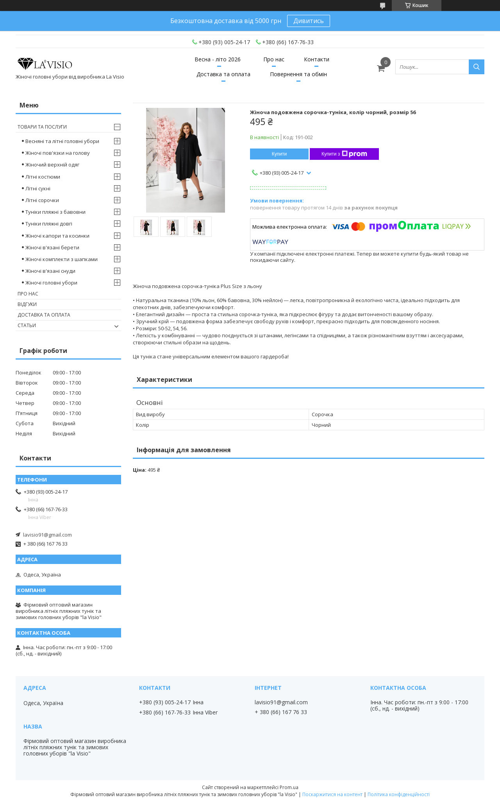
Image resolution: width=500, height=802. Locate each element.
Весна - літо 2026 (218, 59)
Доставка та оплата (223, 74)
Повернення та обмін (298, 74)
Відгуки (27, 304)
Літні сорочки (42, 200)
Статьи (27, 325)
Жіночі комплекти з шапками (61, 259)
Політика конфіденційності (399, 794)
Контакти (316, 59)
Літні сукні (37, 188)
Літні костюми (42, 176)
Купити (279, 154)
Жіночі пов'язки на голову (57, 152)
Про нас (273, 59)
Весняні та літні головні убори (62, 141)
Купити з (344, 154)
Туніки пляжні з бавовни (55, 211)
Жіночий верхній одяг (52, 164)
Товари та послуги (42, 127)
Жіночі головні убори (51, 282)
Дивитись (308, 20)
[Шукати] (476, 66)
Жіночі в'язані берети (52, 247)
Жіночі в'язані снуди (50, 270)
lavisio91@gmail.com (47, 535)
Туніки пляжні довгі (48, 223)
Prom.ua (289, 787)
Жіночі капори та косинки (57, 235)
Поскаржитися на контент (332, 794)
